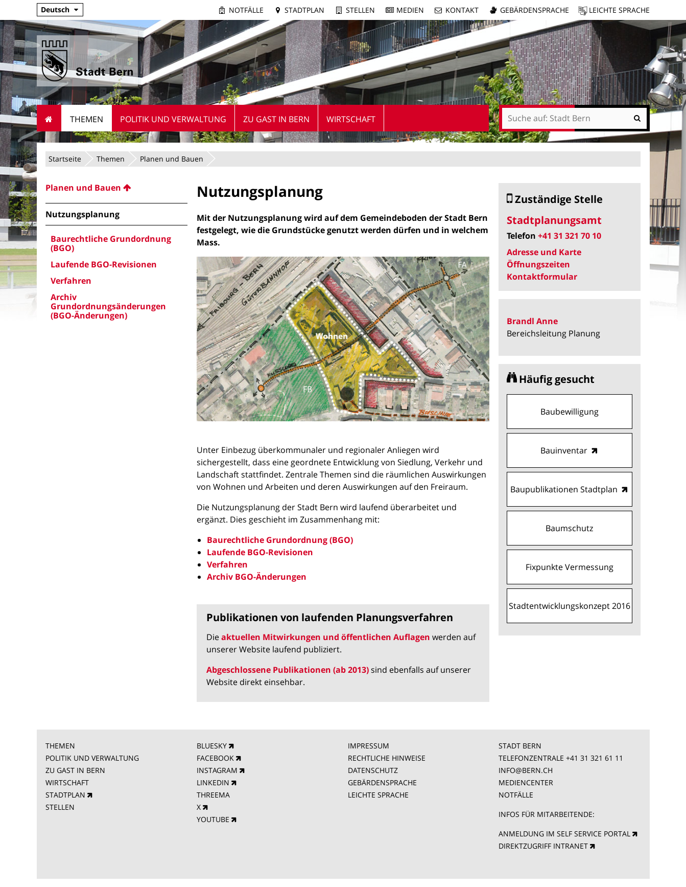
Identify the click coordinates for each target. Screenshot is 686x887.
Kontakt (462, 10)
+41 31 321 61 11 (594, 758)
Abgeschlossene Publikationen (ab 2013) (287, 669)
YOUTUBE (213, 819)
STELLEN (60, 807)
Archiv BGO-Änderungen (256, 576)
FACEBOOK (215, 758)
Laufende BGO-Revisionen (260, 552)
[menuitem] (116, 187)
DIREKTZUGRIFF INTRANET (543, 846)
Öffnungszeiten (538, 264)
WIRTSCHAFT (67, 782)
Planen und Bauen (171, 159)
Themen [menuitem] (86, 119)
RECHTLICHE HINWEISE (386, 758)
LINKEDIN (213, 782)
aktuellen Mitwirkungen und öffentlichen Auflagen (325, 637)
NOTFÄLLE (516, 795)
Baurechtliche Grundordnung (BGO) (280, 539)
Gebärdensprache (534, 10)
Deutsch (55, 9)
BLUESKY (212, 745)
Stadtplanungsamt (554, 220)
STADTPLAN (65, 795)
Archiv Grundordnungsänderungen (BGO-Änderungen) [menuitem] (108, 306)
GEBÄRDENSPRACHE (382, 782)
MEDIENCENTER (526, 782)
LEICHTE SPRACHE (378, 795)
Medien (410, 10)
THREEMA (213, 795)
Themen (111, 159)
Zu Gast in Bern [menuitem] (276, 119)
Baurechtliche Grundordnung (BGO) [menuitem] (111, 243)
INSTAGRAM (217, 770)
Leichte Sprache (619, 10)
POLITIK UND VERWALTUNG (92, 758)
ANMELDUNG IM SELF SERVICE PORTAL (564, 833)
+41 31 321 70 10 (569, 235)
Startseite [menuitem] (49, 118)
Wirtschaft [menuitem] (350, 119)
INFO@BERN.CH (526, 770)
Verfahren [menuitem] (71, 280)
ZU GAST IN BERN (75, 770)
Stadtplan (304, 10)
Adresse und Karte (544, 252)
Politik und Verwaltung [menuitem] (173, 119)
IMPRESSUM (368, 745)
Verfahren (227, 564)
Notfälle (246, 10)
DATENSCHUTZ (373, 770)
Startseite (65, 159)
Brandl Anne (532, 321)
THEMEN (60, 745)
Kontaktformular (542, 276)
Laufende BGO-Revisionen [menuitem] (104, 264)
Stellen (360, 10)
